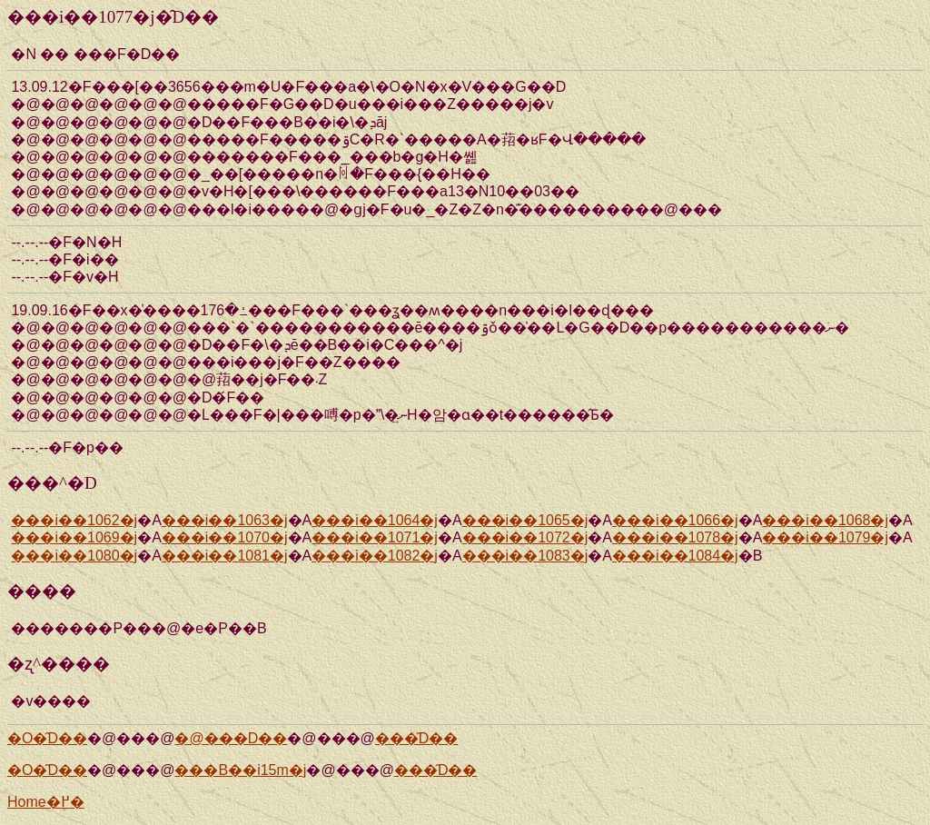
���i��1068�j (825, 520)
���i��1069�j (74, 537)
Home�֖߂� (45, 802)
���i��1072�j (525, 537)
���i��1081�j (225, 555)
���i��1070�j (225, 537)
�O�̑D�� (47, 738)
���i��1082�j (375, 555)
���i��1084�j (675, 555)
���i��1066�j (675, 520)
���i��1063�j (225, 520)
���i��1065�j (525, 520)
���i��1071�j (375, 537)
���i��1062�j (74, 520)
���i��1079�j (825, 537)
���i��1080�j (74, 555)
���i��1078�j (675, 537)
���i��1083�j (525, 555)
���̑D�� (417, 738)
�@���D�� (230, 738)
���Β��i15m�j (240, 770)
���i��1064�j (375, 520)
